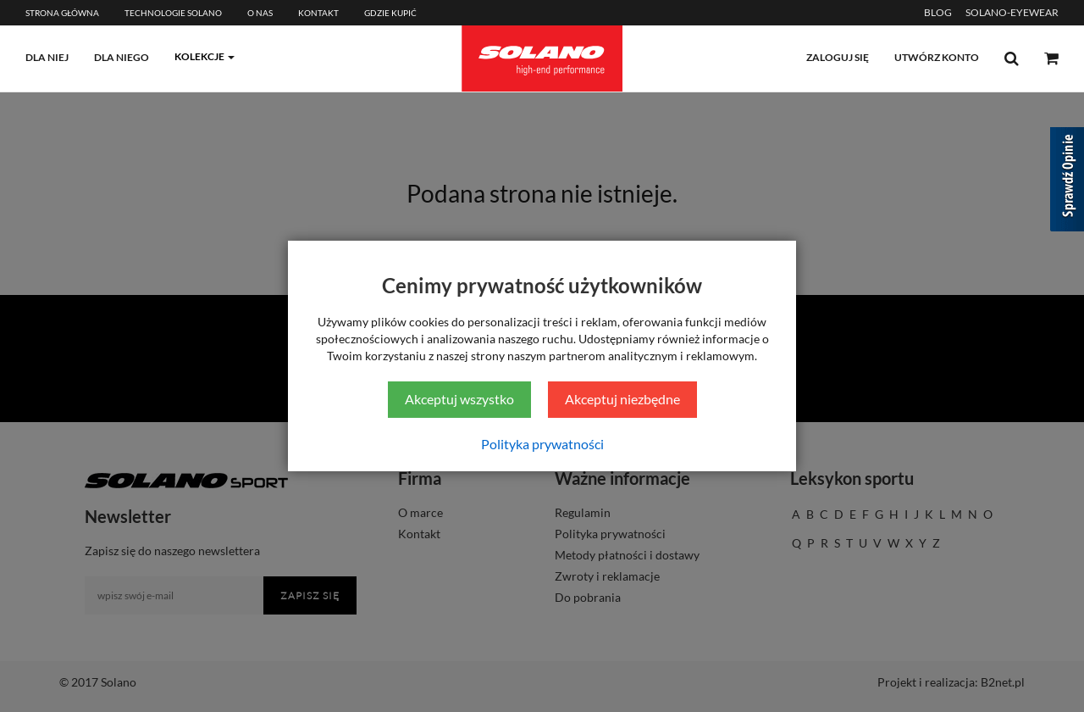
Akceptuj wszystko (459, 399)
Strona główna (62, 13)
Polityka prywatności (542, 444)
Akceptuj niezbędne (622, 399)
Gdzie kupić (390, 13)
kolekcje (199, 56)
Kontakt (318, 13)
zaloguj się (837, 57)
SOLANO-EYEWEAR (1012, 12)
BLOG (938, 12)
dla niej (47, 57)
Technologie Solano (173, 13)
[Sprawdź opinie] (1067, 182)
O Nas (260, 13)
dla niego (121, 57)
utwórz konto (936, 57)
